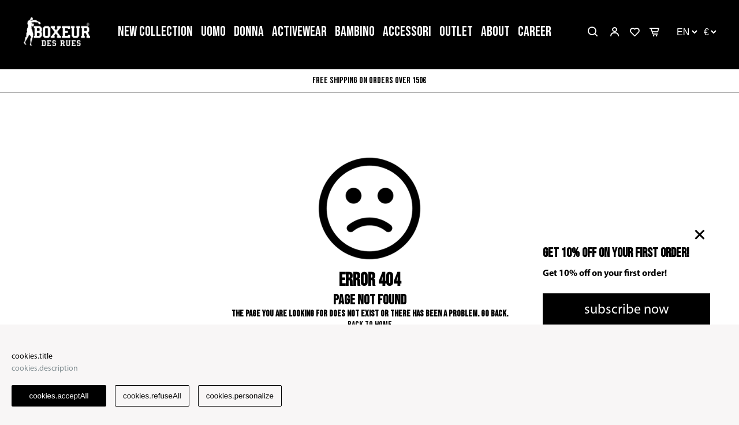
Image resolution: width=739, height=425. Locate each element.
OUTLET (456, 31)
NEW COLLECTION (155, 31)
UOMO (213, 31)
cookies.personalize (240, 396)
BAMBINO (355, 31)
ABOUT (495, 31)
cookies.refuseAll (152, 396)
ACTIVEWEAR (299, 31)
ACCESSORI (407, 31)
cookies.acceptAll (59, 396)
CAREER (534, 31)
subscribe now (626, 310)
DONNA (249, 31)
